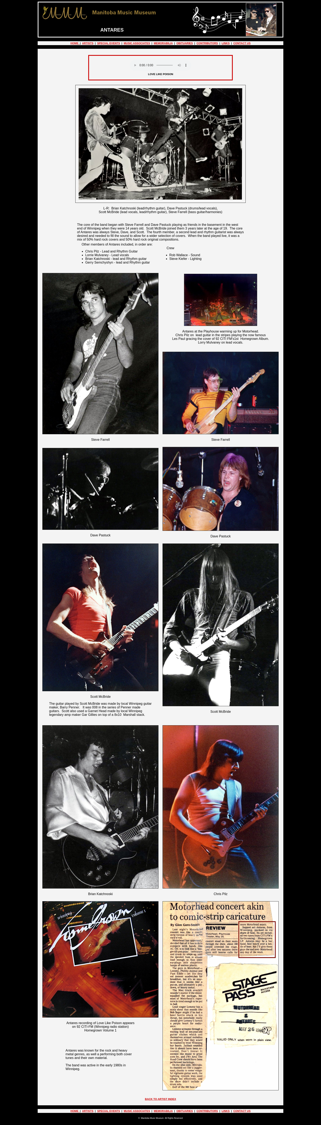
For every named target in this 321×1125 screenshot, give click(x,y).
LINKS (226, 43)
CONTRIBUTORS (207, 43)
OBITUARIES (184, 43)
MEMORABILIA (163, 43)
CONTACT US (242, 43)
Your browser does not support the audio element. (160, 65)
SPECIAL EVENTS (108, 43)
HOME (75, 43)
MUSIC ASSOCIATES (137, 43)
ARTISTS (88, 43)
